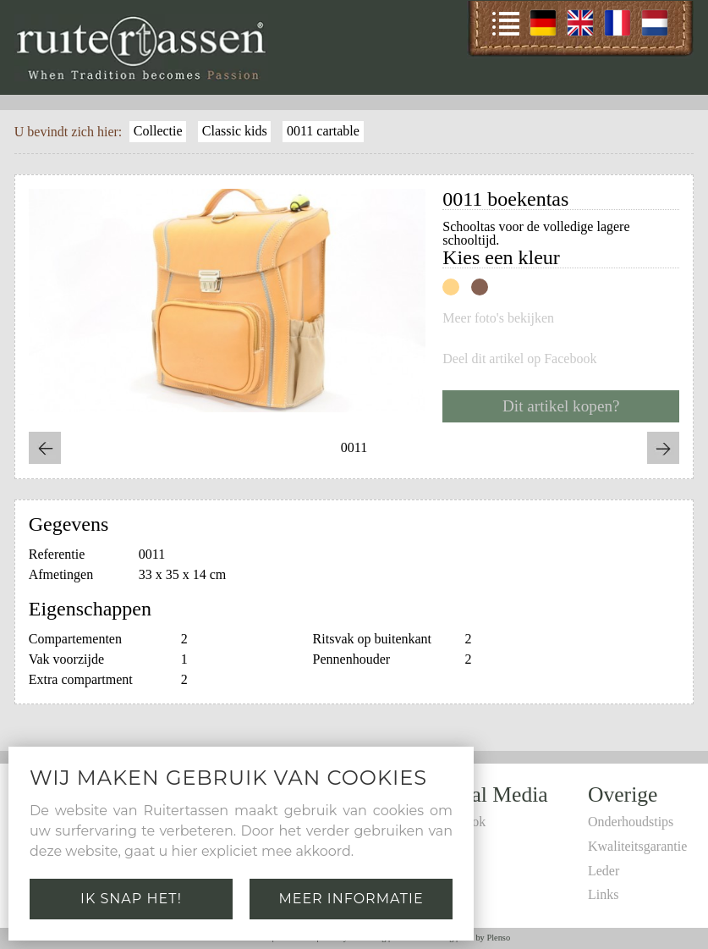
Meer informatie (350, 899)
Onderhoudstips (630, 821)
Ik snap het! (131, 899)
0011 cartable (323, 131)
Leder (603, 870)
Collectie (158, 131)
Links (603, 894)
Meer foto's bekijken (498, 318)
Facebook (459, 821)
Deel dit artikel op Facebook (519, 359)
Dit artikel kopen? (561, 406)
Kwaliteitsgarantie (637, 846)
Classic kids (234, 131)
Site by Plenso (485, 937)
